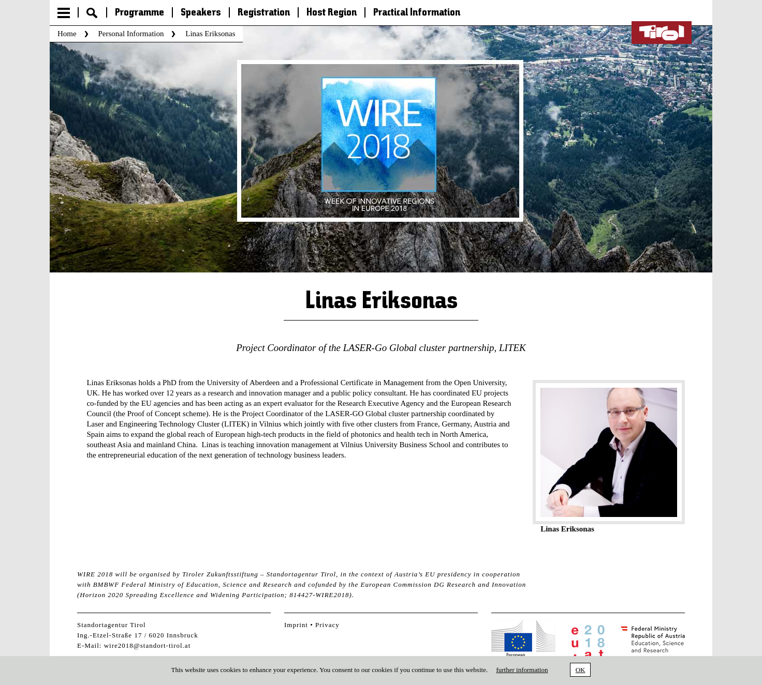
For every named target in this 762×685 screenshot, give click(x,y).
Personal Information (131, 33)
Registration (264, 13)
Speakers (201, 13)
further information (522, 670)
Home (67, 33)
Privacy (327, 625)
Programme (139, 13)
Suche (92, 13)
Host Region (331, 13)
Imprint (296, 625)
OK (580, 670)
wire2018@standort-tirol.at (147, 645)
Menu (64, 13)
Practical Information (416, 13)
